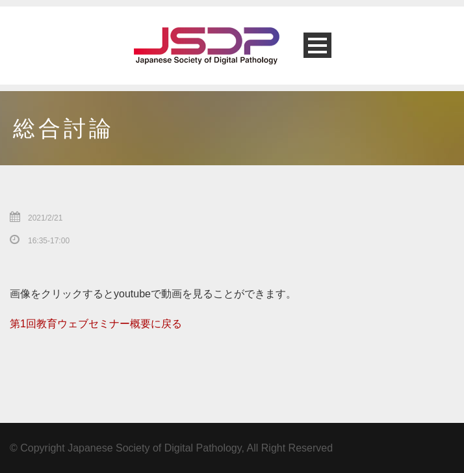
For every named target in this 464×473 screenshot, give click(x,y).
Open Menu (317, 45)
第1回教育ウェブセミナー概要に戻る (96, 323)
